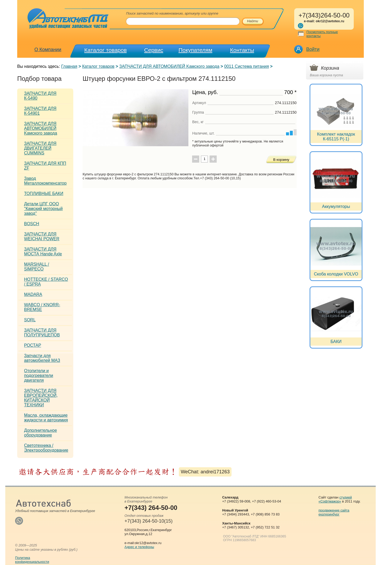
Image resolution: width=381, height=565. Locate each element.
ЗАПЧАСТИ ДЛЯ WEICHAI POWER (41, 236)
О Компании (47, 49)
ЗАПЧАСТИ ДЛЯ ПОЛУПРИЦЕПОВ (42, 332)
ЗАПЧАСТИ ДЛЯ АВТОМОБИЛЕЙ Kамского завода (169, 66)
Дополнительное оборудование (40, 432)
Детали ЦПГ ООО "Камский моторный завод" (43, 209)
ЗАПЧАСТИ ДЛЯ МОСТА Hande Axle (43, 251)
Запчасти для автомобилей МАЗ (42, 358)
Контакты (242, 50)
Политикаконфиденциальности (32, 560)
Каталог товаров (105, 50)
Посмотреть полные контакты (322, 34)
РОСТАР (32, 345)
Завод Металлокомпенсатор (45, 180)
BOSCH (31, 223)
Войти (312, 49)
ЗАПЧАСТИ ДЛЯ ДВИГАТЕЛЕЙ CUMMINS (40, 148)
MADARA (33, 294)
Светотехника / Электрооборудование (46, 447)
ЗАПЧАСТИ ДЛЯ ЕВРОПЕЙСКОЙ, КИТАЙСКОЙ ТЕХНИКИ (41, 397)
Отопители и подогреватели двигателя (38, 375)
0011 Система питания (246, 66)
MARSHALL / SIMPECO (36, 266)
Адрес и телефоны (139, 547)
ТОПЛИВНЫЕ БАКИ (43, 193)
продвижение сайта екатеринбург (334, 512)
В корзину (281, 160)
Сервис (153, 50)
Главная (69, 66)
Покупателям (195, 50)
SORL (30, 320)
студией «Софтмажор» (335, 499)
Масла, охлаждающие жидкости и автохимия (46, 417)
